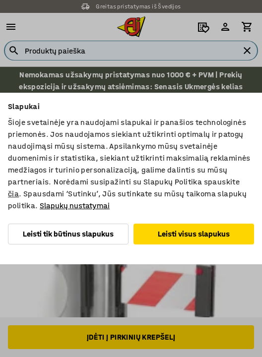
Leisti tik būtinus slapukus (68, 233)
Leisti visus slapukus (194, 233)
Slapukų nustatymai (75, 205)
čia (13, 193)
